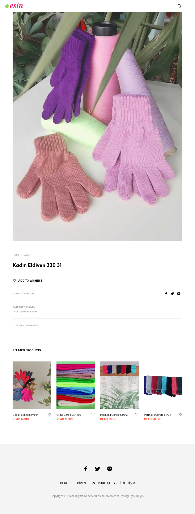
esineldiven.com (108, 496)
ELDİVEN (80, 483)
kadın (33, 312)
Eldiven (28, 255)
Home (16, 255)
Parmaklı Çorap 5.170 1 (157, 414)
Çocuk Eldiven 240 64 (25, 414)
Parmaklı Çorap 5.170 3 (114, 414)
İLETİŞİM (129, 483)
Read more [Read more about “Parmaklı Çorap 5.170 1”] (152, 419)
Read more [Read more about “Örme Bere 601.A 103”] (64, 419)
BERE (64, 483)
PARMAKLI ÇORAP (105, 483)
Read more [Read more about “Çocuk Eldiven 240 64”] (21, 419)
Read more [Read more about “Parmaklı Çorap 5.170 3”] (108, 419)
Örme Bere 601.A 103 (68, 414)
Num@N (138, 496)
